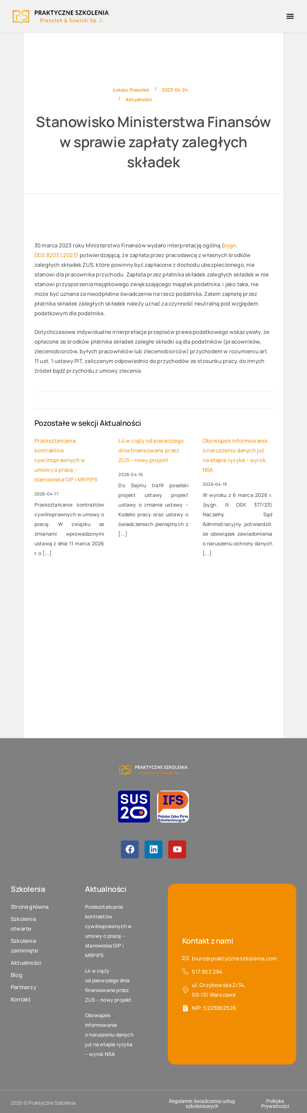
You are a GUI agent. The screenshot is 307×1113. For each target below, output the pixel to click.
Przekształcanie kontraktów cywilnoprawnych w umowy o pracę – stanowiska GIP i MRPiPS (66, 460)
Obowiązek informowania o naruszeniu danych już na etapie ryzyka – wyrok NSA (235, 455)
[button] (290, 16)
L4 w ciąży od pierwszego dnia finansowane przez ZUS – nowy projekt (151, 450)
